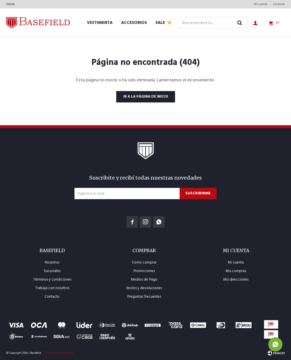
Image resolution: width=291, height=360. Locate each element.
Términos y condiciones (52, 280)
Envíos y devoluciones (144, 288)
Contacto (279, 4)
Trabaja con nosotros (52, 288)
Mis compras (236, 271)
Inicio (10, 4)
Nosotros (52, 263)
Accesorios (134, 22)
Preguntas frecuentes (144, 297)
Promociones (144, 271)
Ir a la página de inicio (145, 97)
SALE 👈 (163, 22)
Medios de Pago (144, 280)
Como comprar (144, 263)
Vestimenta (100, 22)
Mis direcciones (235, 280)
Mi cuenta (260, 4)
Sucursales (52, 271)
